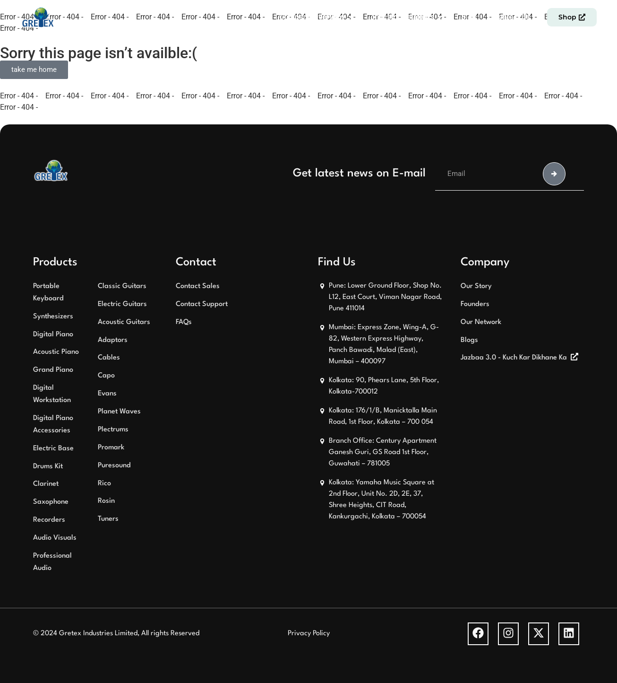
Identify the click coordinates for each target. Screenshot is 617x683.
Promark (111, 447)
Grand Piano (53, 370)
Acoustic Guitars (124, 322)
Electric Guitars (122, 304)
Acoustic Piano (56, 352)
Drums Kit (48, 466)
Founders (475, 304)
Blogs (469, 340)
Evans (107, 393)
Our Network (481, 322)
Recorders (49, 520)
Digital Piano (53, 334)
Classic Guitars (122, 286)
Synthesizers (53, 316)
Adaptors (113, 340)
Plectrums (113, 429)
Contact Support (202, 304)
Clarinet (46, 484)
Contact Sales (198, 286)
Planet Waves (119, 411)
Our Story (476, 286)
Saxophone (51, 502)
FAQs (184, 322)
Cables (109, 357)
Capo (106, 375)
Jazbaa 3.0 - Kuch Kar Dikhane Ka (514, 357)
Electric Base (53, 448)
